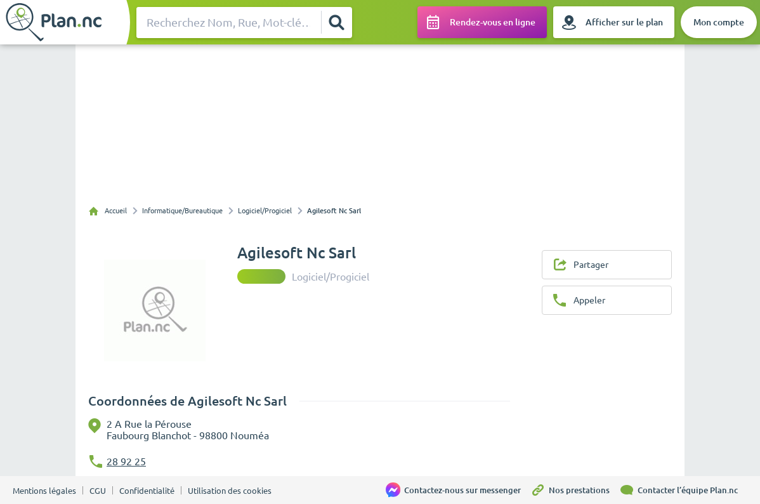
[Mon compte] (718, 22)
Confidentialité (146, 490)
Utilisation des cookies (230, 490)
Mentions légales (44, 490)
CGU (97, 490)
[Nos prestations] (574, 490)
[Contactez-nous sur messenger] (458, 490)
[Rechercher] (336, 22)
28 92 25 (126, 461)
